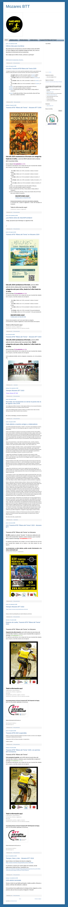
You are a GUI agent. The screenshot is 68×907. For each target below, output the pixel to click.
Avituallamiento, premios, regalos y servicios (15, 694)
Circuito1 (11, 86)
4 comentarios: (15, 519)
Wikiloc (50, 72)
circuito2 (36, 77)
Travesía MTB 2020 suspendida (16, 733)
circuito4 (37, 83)
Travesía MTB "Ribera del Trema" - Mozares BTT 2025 (23, 107)
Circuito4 (11, 93)
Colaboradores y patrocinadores (13, 690)
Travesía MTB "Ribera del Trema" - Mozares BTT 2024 (23, 337)
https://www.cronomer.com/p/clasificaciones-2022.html (17, 609)
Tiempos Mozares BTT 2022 (15, 607)
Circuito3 (11, 89)
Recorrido (8, 693)
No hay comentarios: (16, 63)
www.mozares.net (50, 105)
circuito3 (37, 80)
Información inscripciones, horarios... (15, 60)
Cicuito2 (11, 88)
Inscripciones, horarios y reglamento (18, 209)
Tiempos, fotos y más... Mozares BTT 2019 (20, 858)
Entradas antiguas (38, 898)
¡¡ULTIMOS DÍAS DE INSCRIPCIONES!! (19, 218)
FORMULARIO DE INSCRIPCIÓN (23, 198)
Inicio (6, 40)
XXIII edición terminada (13, 880)
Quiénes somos (14, 40)
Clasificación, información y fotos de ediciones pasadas (17, 328)
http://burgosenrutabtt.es (11, 723)
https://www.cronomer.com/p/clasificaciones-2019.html (19, 862)
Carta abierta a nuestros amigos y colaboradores (22, 424)
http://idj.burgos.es (10, 724)
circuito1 (33, 74)
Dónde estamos (24, 40)
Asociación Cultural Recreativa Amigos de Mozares (54, 81)
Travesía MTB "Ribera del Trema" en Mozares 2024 (22, 234)
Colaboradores (33, 40)
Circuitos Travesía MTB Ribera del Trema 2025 (21, 68)
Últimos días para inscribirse (15, 46)
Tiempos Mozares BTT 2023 (15, 390)
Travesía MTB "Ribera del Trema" (48, 40)
